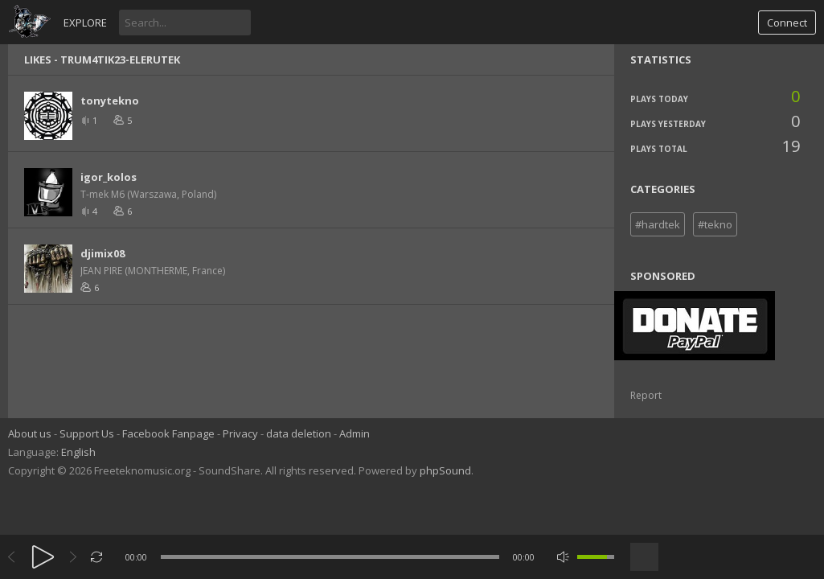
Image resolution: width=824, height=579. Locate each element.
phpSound (445, 470)
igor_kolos (108, 177)
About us (29, 433)
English (78, 452)
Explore (85, 22)
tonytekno (109, 100)
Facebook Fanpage (168, 433)
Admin (354, 433)
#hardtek (657, 224)
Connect (787, 22)
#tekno (715, 224)
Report (646, 395)
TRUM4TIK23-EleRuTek (120, 59)
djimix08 (102, 253)
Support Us (86, 433)
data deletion (298, 433)
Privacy (240, 433)
